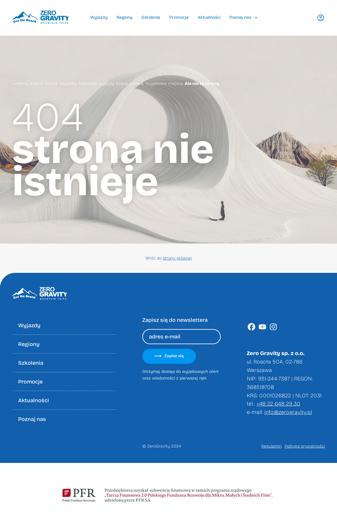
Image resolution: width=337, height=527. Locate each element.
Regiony (124, 17)
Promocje (179, 17)
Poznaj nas (244, 17)
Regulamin (271, 446)
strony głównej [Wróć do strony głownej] (177, 258)
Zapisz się (169, 356)
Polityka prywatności (305, 446)
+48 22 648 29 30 (278, 403)
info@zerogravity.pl (288, 412)
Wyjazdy (98, 17)
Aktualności (209, 17)
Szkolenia (150, 17)
